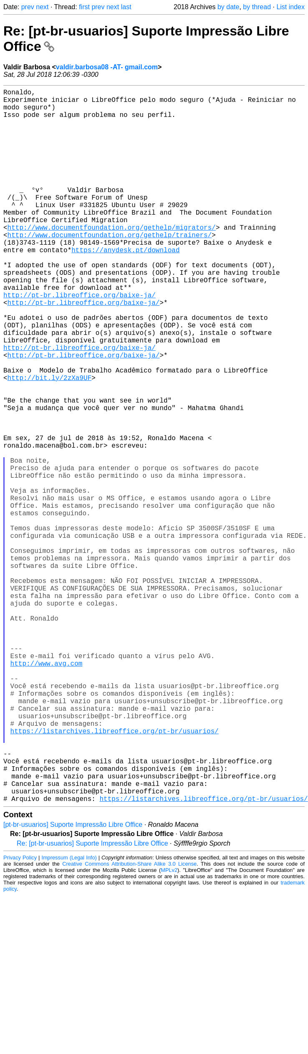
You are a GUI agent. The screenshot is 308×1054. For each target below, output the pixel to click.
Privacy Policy (20, 1016)
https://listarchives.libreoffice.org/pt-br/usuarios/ (114, 874)
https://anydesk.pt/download (125, 286)
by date (228, 6)
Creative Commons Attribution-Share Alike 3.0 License (129, 1022)
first (84, 6)
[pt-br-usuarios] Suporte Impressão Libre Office (72, 983)
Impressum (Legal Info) (68, 1016)
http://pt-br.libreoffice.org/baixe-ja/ (79, 341)
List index (290, 6)
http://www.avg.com (46, 791)
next (42, 6)
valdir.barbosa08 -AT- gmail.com (107, 67)
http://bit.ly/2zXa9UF (50, 442)
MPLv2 (169, 1029)
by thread (257, 6)
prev (27, 6)
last (126, 6)
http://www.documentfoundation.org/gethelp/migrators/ (112, 259)
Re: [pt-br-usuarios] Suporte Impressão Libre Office (92, 1002)
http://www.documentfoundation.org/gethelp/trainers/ (110, 268)
